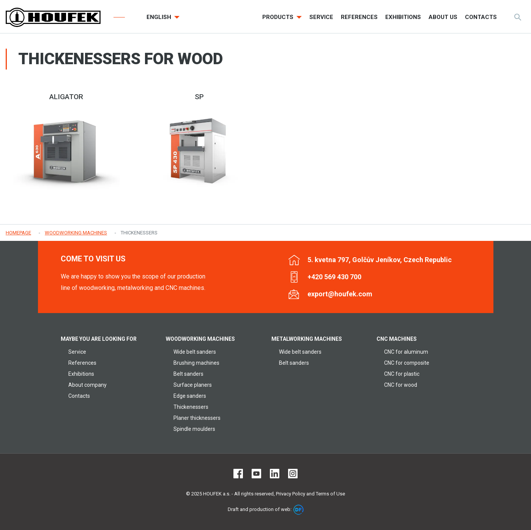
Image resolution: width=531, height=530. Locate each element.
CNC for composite (406, 363)
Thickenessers (190, 407)
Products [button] (278, 17)
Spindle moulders (194, 429)
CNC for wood (400, 385)
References (82, 363)
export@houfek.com (339, 294)
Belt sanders (188, 374)
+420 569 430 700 (334, 277)
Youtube (256, 473)
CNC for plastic (401, 374)
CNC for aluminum (406, 352)
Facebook (238, 473)
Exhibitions (81, 374)
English (160, 17)
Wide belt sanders (194, 352)
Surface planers (192, 385)
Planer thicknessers (197, 418)
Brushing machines (196, 363)
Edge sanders (189, 396)
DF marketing (298, 510)
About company (87, 385)
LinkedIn (274, 473)
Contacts (79, 396)
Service (77, 352)
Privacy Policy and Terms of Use (310, 494)
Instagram (293, 473)
